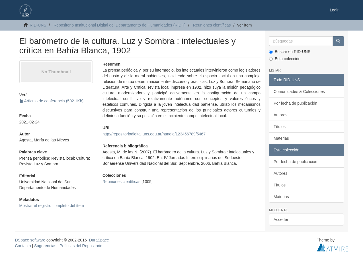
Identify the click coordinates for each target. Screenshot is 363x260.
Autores (280, 115)
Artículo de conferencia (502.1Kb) (51, 101)
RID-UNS (38, 25)
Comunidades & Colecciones (299, 91)
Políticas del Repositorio (81, 245)
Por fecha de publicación (295, 103)
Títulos (280, 126)
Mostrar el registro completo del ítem (51, 205)
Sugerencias (45, 245)
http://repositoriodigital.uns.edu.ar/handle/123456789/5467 (154, 134)
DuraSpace (99, 240)
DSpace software (30, 240)
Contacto (23, 245)
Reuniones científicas (212, 25)
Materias (281, 138)
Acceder (281, 219)
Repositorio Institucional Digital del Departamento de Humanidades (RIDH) (120, 25)
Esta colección (284, 58)
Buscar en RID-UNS (289, 51)
